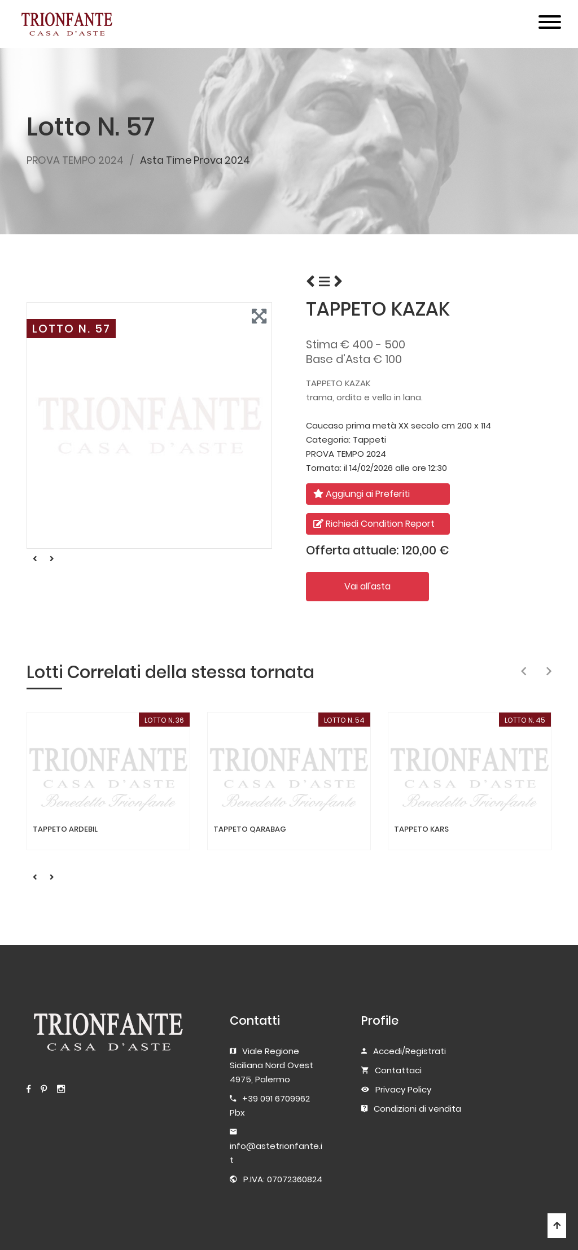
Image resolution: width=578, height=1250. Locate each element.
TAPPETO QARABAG (249, 829)
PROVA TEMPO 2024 (75, 160)
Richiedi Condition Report (374, 523)
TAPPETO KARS (421, 829)
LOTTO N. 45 (525, 720)
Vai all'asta (367, 586)
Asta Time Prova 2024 (195, 160)
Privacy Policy (403, 1089)
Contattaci (398, 1070)
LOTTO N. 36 (164, 720)
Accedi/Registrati (409, 1051)
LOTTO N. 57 (71, 328)
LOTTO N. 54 (344, 720)
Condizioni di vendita (417, 1108)
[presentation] (523, 672)
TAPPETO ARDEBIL (65, 829)
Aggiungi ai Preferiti (361, 493)
